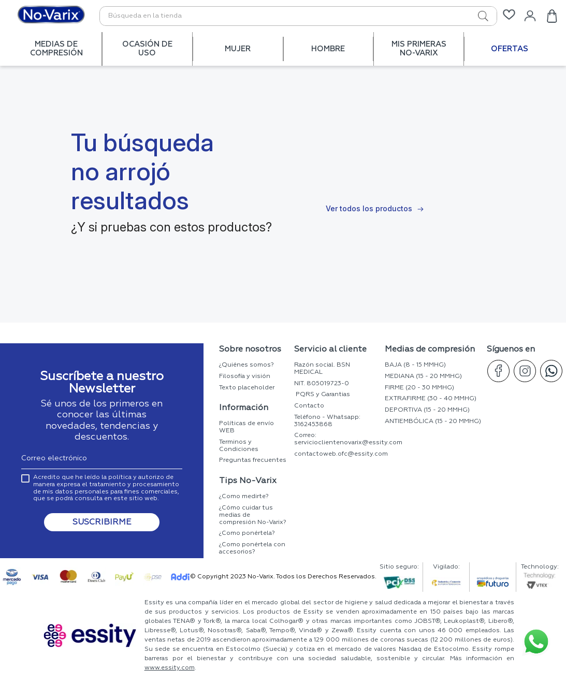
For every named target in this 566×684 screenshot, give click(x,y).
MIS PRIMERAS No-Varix (418, 48)
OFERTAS (509, 49)
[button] (101, 517)
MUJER (238, 49)
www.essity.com (169, 668)
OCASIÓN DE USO (147, 48)
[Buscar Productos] (472, 16)
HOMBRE (328, 49)
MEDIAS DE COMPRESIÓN (56, 48)
